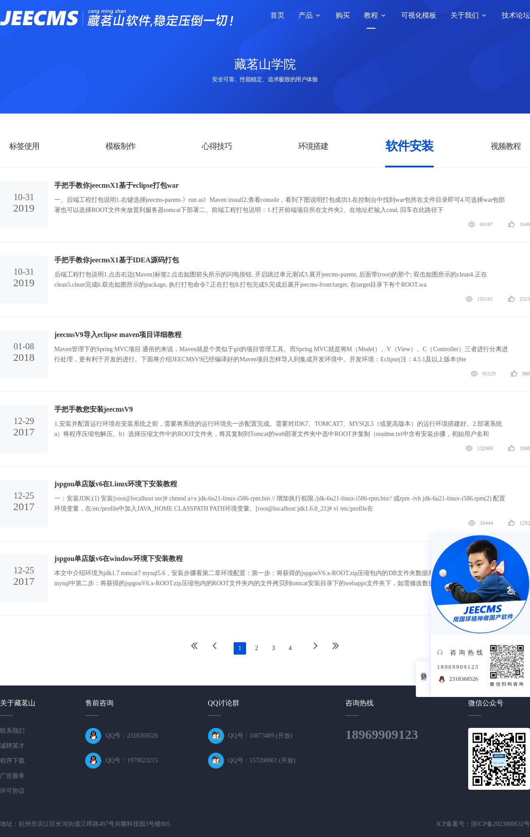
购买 (343, 15)
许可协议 (12, 791)
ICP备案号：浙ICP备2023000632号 (483, 824)
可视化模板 (418, 15)
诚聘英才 (12, 745)
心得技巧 (217, 146)
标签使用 (24, 146)
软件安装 (410, 146)
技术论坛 (516, 15)
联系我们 (12, 730)
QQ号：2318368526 (132, 735)
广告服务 (12, 776)
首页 (277, 15)
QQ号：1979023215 (132, 760)
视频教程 (506, 146)
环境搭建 (313, 146)
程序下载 (12, 760)
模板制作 (121, 146)
